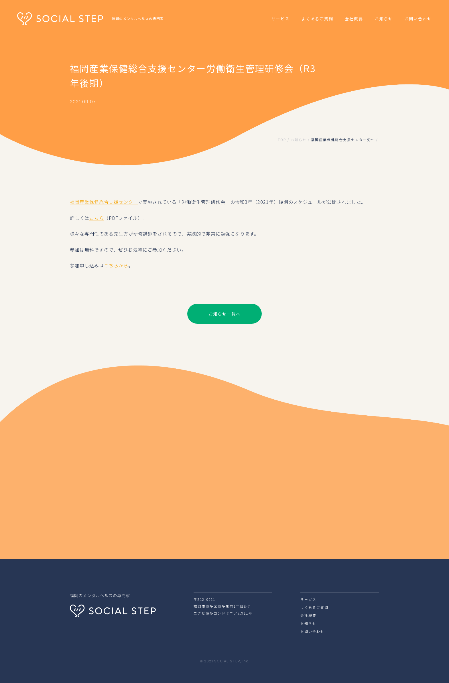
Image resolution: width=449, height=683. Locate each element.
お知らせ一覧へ (224, 314)
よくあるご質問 (317, 18)
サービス (280, 18)
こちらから (116, 265)
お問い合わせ (418, 18)
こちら (96, 217)
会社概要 (354, 18)
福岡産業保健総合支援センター (104, 201)
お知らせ (384, 18)
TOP (282, 139)
